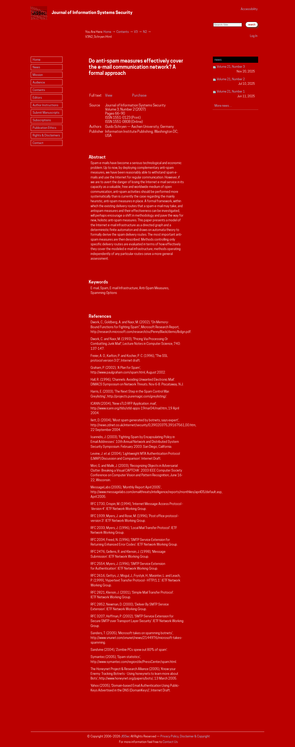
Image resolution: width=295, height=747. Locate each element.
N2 (145, 32)
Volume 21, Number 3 (234, 69)
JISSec (125, 736)
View (108, 95)
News (218, 60)
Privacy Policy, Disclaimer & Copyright (185, 736)
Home (107, 32)
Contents (122, 32)
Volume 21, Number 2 (234, 81)
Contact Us (170, 742)
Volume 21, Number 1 (234, 94)
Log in (254, 36)
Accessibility (249, 9)
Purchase (139, 95)
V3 (136, 32)
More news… (223, 105)
